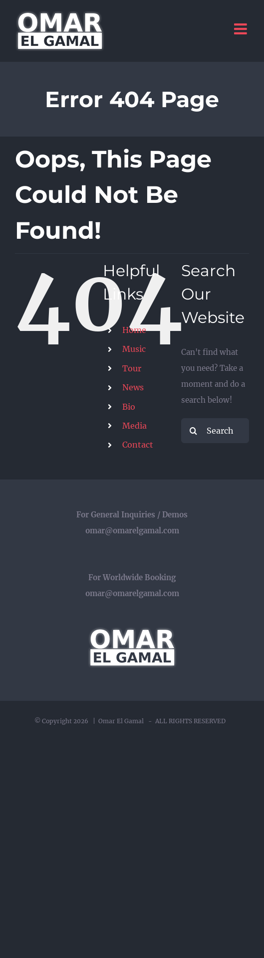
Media (134, 426)
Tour (131, 368)
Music (134, 349)
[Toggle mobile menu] (241, 28)
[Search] (193, 430)
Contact (137, 445)
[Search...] (215, 430)
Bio (128, 407)
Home (134, 330)
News (133, 387)
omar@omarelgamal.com (132, 530)
